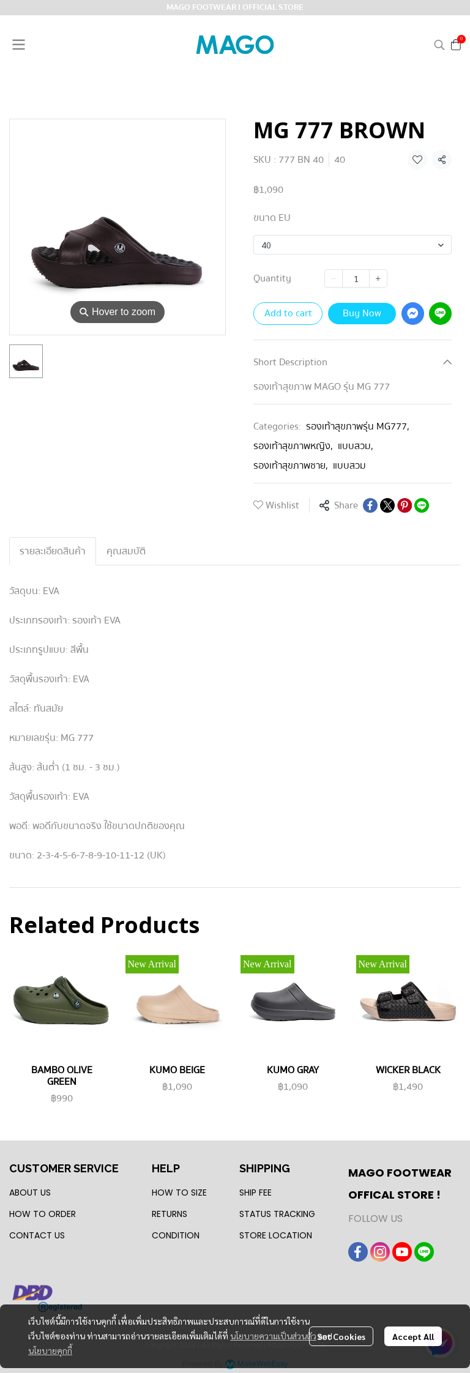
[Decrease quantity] (333, 278)
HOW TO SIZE (179, 1192)
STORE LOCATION (275, 1235)
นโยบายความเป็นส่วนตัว (273, 1335)
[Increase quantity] (378, 278)
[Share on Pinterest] (404, 505)
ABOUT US (30, 1192)
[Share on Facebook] (370, 505)
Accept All (413, 1336)
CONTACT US (37, 1235)
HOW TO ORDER (42, 1214)
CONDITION (176, 1235)
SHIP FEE (255, 1192)
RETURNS (169, 1214)
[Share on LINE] (421, 505)
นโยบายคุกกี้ (50, 1350)
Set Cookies (341, 1336)
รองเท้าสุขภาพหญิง (293, 446)
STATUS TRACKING (277, 1214)
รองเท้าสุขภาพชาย (290, 465)
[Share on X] (387, 505)
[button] (439, 44)
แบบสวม (355, 446)
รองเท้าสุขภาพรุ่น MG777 (357, 426)
